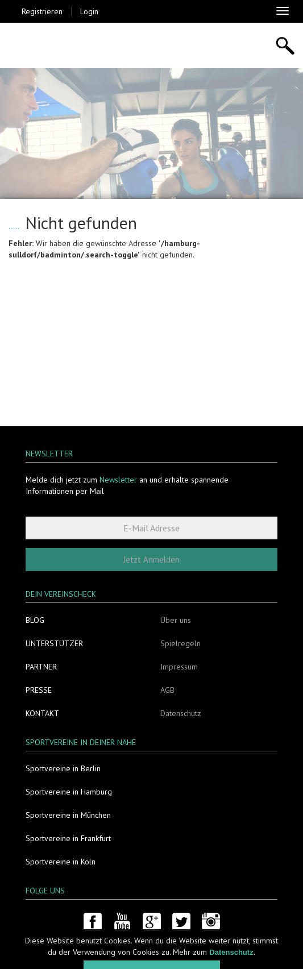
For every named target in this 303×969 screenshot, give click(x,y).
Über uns (175, 620)
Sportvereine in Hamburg (69, 792)
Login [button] (89, 11)
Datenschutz (180, 713)
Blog (35, 620)
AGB (167, 690)
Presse (39, 690)
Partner (41, 667)
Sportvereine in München (68, 815)
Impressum (179, 667)
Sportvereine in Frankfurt (68, 838)
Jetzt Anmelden (151, 559)
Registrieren (42, 11)
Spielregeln (180, 643)
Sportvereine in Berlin (63, 768)
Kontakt (42, 713)
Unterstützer (54, 643)
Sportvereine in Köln (61, 861)
